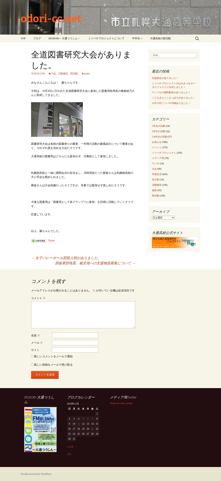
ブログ (37, 38)
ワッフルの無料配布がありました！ (171, 92)
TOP (23, 38)
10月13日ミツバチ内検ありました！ (171, 103)
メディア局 (158, 158)
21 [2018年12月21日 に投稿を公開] (92, 429)
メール (37, 342)
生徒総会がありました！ (165, 78)
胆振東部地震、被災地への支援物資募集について (95, 263)
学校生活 (157, 174)
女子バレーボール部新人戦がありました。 (66, 258)
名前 (35, 335)
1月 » (70, 454)
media (87, 73)
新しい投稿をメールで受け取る (53, 364)
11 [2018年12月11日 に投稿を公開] (79, 424)
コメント (38, 298)
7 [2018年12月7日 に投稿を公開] (92, 419)
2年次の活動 (158, 131)
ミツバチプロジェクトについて (106, 38)
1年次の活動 (158, 126)
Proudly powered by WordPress (36, 474)
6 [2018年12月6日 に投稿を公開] (87, 419)
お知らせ (157, 142)
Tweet (51, 240)
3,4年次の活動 (159, 136)
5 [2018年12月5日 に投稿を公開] (83, 419)
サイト (35, 350)
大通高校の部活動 (160, 38)
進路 (154, 190)
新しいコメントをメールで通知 (53, 356)
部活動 (74, 73)
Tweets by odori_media (121, 403)
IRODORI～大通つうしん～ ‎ (65, 38)
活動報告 (63, 73)
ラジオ (155, 163)
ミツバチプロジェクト (164, 153)
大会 (53, 73)
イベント (157, 147)
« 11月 (70, 447)
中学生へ (137, 38)
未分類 (155, 179)
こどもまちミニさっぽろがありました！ (173, 98)
